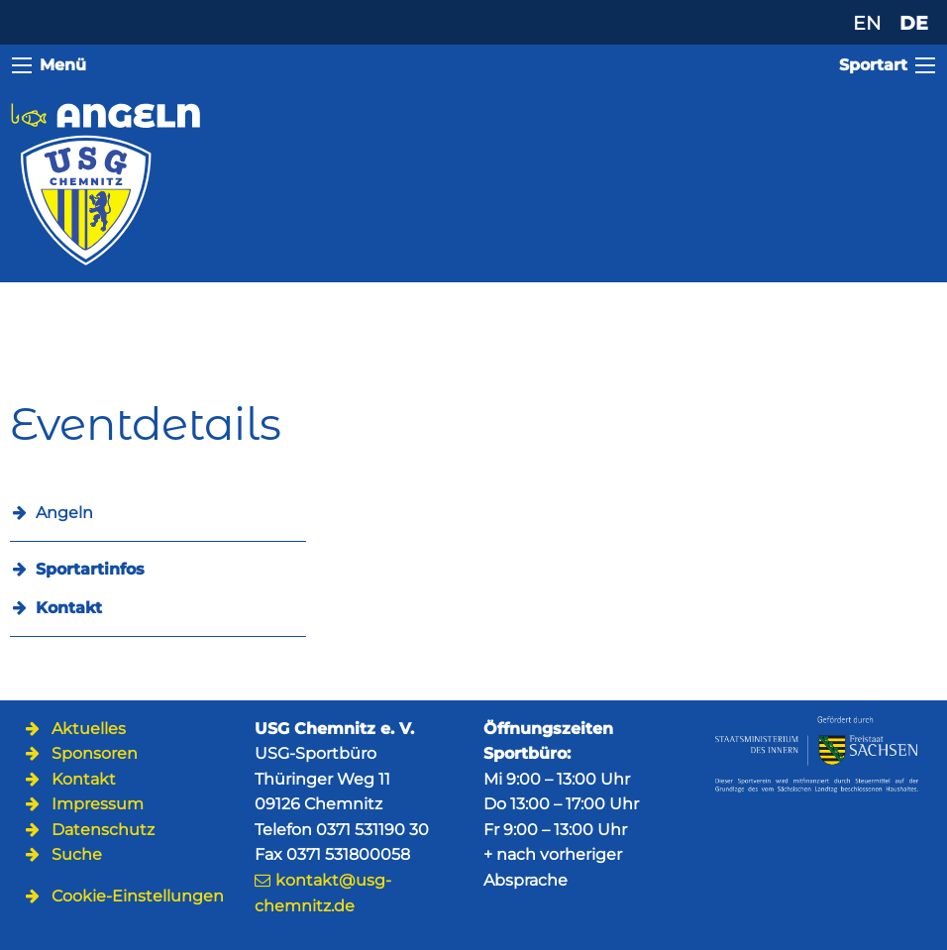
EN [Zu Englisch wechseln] (867, 23)
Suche (77, 854)
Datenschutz (103, 829)
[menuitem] (158, 569)
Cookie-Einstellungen (138, 896)
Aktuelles (89, 728)
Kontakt (69, 607)
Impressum (98, 803)
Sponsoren (95, 753)
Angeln (64, 512)
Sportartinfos (90, 569)
